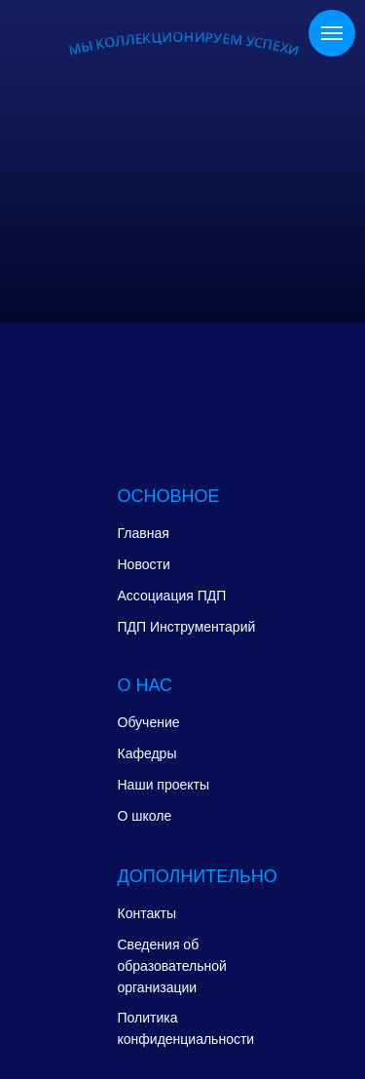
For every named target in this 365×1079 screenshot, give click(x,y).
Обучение (149, 722)
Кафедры (147, 753)
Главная (143, 533)
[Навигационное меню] (332, 33)
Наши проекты (164, 784)
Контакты (147, 913)
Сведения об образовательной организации (172, 966)
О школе (145, 816)
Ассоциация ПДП (172, 595)
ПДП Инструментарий (187, 627)
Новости (144, 564)
